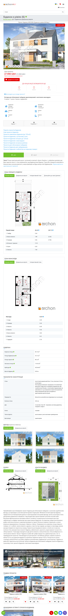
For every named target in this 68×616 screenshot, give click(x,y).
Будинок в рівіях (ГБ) (16, 594)
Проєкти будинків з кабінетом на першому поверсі (20, 149)
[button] (51, 613)
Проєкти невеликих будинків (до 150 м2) (17, 134)
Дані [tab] (13, 155)
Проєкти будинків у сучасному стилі (15, 136)
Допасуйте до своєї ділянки (52, 175)
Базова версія (7, 19)
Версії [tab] (34, 155)
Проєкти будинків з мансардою (13, 141)
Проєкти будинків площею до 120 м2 (15, 138)
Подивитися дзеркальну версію (23, 19)
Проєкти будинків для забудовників (15, 147)
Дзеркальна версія (21, 175)
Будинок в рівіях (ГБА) (40, 594)
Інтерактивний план (35, 175)
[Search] (34, 11)
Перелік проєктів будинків (12, 130)
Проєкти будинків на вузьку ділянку (15, 143)
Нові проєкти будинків (10, 132)
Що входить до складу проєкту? (14, 94)
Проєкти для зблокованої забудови (15, 145)
